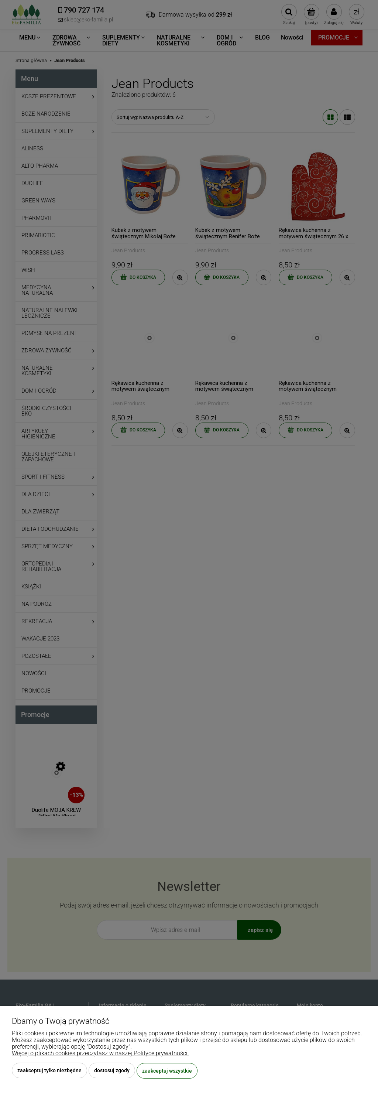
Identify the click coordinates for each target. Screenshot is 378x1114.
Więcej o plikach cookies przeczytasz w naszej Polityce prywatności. (100, 1053)
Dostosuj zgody (112, 1071)
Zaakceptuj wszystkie (167, 1071)
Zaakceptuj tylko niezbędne (49, 1071)
